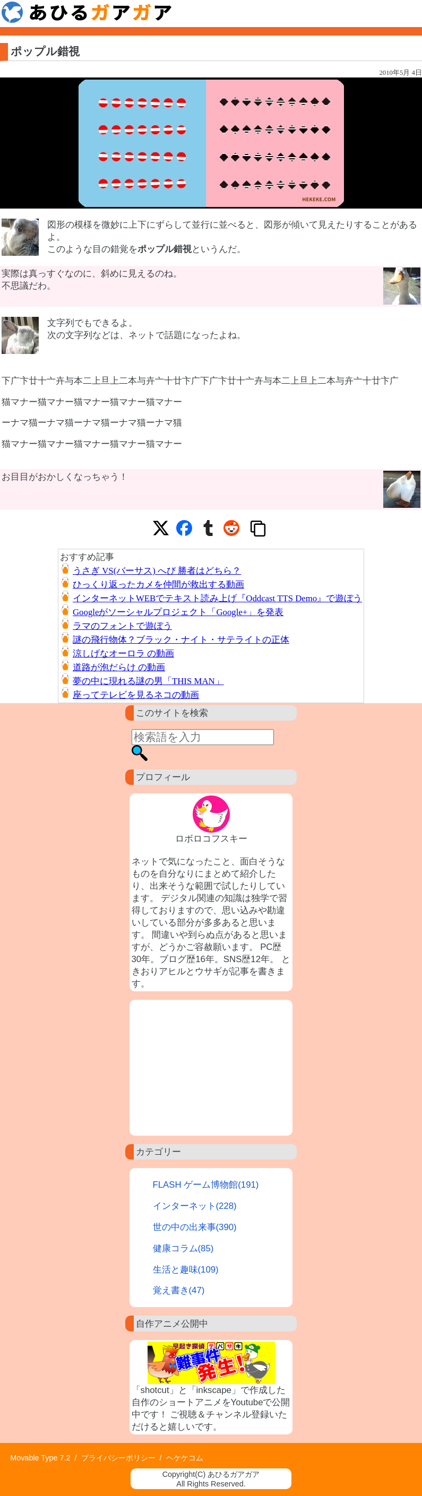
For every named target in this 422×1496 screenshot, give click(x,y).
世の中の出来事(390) (195, 1227)
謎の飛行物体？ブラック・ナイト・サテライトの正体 (181, 640)
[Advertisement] (211, 1067)
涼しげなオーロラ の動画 (123, 653)
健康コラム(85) (183, 1248)
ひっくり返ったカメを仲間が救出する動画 (158, 585)
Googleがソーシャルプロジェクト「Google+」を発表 (178, 612)
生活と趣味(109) (186, 1270)
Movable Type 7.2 (40, 1458)
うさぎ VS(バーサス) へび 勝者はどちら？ (157, 571)
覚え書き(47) (179, 1290)
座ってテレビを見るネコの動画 (136, 695)
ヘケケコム (184, 1458)
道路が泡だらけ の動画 (119, 667)
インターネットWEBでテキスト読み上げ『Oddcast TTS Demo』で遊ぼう (217, 598)
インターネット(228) (195, 1206)
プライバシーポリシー (118, 1458)
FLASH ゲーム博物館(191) (206, 1185)
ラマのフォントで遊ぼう (122, 626)
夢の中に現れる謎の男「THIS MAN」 (148, 681)
